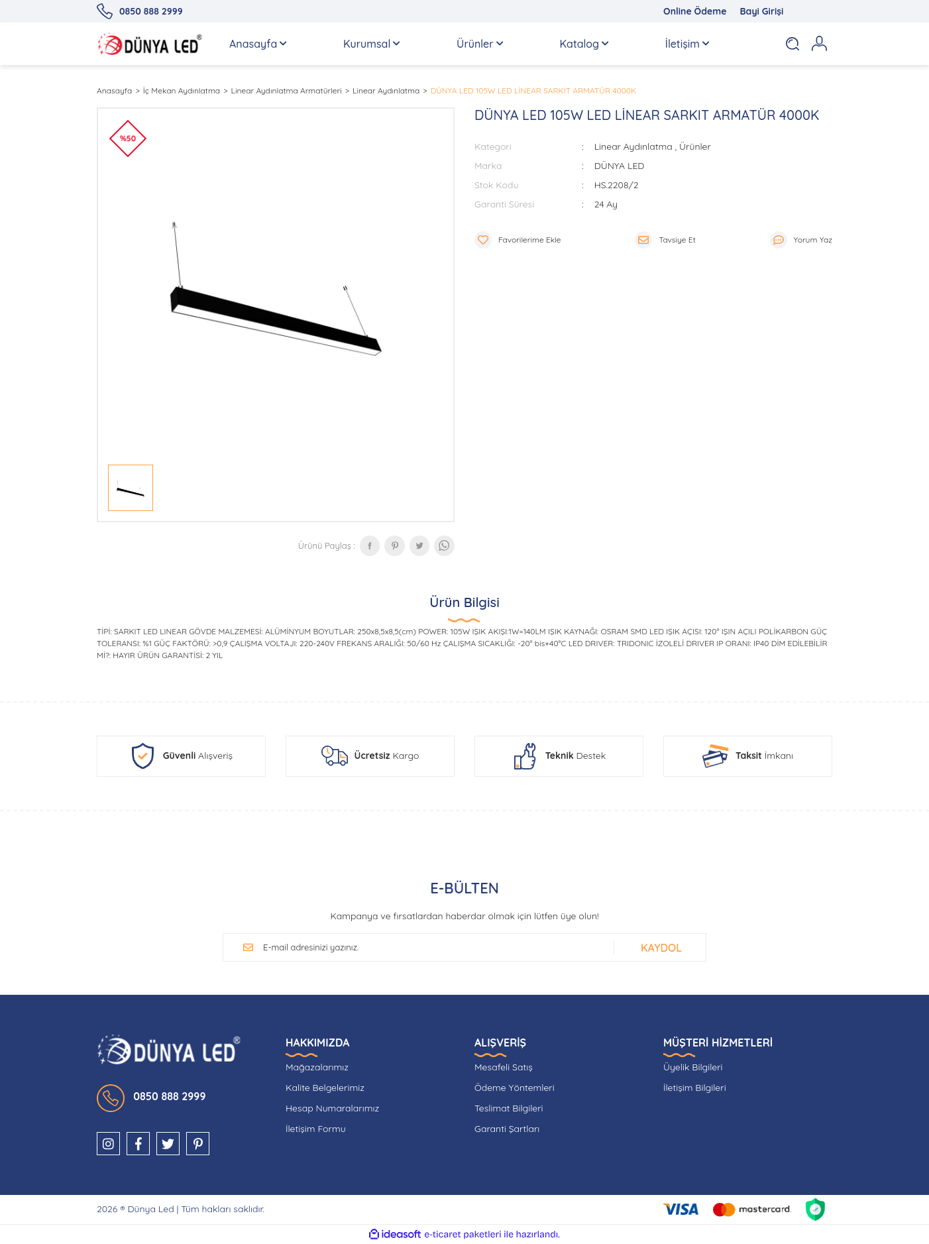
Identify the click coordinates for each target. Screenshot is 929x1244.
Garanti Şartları (506, 1129)
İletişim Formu (316, 1129)
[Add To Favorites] (517, 240)
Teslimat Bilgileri (508, 1108)
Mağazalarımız (317, 1067)
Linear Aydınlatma (633, 146)
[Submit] (658, 947)
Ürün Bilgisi (464, 602)
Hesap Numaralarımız (332, 1108)
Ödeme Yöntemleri (514, 1088)
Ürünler (695, 146)
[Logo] (150, 43)
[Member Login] (819, 43)
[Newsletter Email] (431, 947)
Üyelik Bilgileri (693, 1067)
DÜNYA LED (619, 166)
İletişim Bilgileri (694, 1088)
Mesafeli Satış (503, 1067)
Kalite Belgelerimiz (325, 1088)
